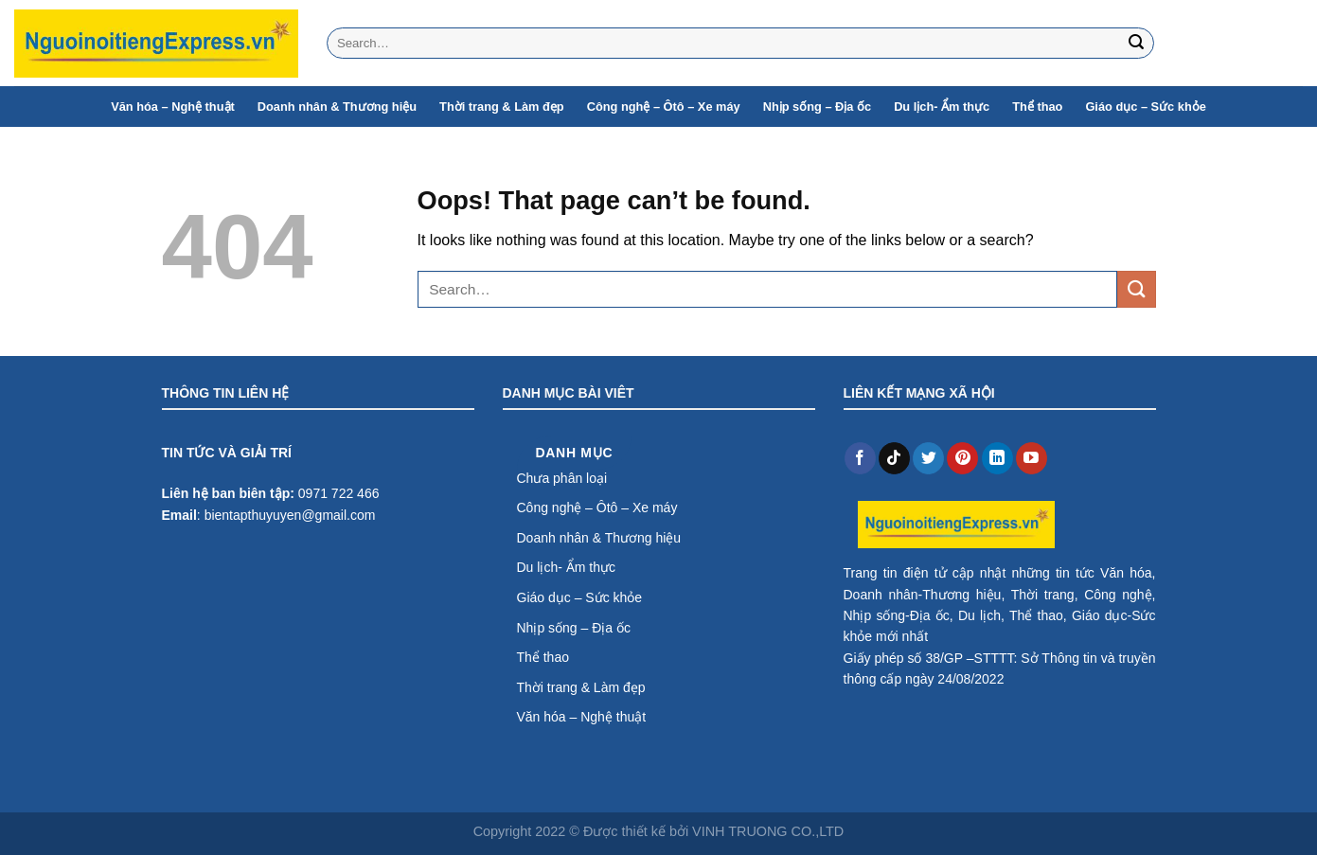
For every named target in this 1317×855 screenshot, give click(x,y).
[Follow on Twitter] (928, 458)
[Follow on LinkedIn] (997, 458)
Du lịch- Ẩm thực (941, 106)
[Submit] (1136, 43)
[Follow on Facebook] (860, 458)
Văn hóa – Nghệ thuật (173, 106)
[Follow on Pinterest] (962, 458)
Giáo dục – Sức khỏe (1145, 106)
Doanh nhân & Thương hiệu (337, 106)
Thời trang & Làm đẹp (501, 106)
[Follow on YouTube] (1031, 458)
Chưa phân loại (562, 478)
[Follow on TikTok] (894, 458)
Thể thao (1037, 106)
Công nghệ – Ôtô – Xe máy (663, 106)
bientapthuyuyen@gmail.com (290, 515)
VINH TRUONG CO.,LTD (768, 831)
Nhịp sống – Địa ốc (817, 106)
